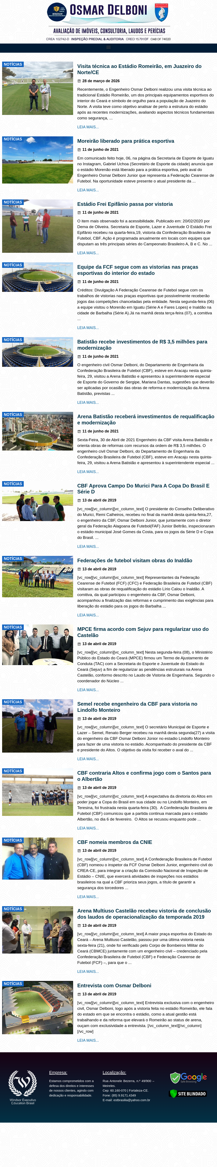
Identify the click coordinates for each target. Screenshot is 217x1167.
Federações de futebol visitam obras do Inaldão (134, 560)
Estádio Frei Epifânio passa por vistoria (125, 204)
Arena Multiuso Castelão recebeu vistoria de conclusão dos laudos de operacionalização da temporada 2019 (144, 914)
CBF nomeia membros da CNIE (114, 842)
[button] (108, 47)
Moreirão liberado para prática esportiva (125, 141)
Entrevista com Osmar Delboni (114, 985)
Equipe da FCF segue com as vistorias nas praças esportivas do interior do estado (137, 270)
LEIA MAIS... (88, 127)
